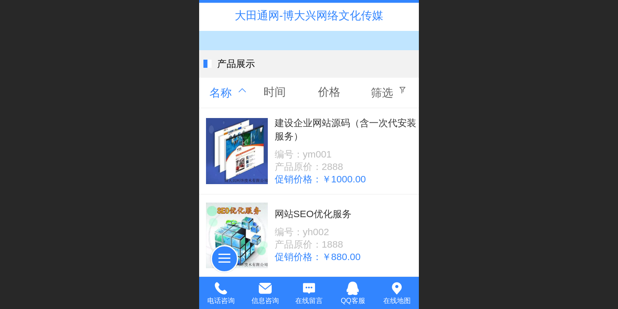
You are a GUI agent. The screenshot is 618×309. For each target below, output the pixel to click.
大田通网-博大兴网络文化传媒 (309, 15)
